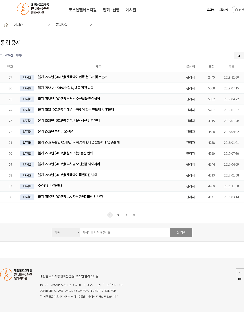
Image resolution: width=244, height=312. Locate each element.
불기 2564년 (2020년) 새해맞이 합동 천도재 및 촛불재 (72, 76)
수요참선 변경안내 (50, 185)
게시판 (32, 24)
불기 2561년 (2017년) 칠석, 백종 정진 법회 (65, 152)
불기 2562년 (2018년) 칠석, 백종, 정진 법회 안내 (69, 120)
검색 (181, 232)
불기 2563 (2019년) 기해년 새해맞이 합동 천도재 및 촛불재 (76, 109)
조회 (211, 66)
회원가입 (224, 9)
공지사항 (74, 24)
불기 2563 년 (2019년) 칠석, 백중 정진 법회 (65, 87)
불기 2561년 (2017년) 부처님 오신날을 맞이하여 (69, 163)
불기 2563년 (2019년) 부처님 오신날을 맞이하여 (69, 98)
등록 (231, 66)
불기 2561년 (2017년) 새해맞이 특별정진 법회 (67, 174)
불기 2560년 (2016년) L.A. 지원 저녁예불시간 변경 (70, 196)
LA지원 (27, 77)
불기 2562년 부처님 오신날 (55, 131)
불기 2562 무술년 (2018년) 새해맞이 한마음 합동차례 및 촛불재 (78, 141)
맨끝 (134, 215)
